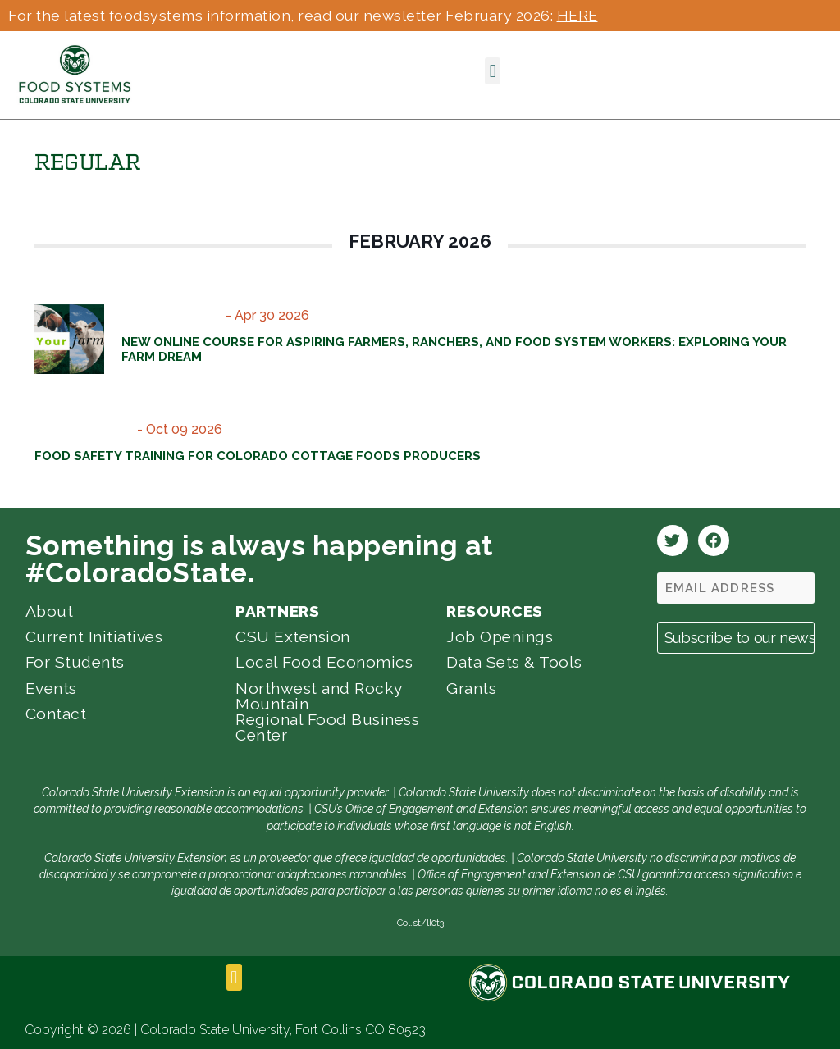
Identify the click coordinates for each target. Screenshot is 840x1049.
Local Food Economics (324, 662)
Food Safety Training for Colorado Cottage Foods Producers (257, 456)
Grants (471, 688)
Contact (56, 714)
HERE (577, 15)
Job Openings (499, 636)
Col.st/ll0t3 (420, 922)
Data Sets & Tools (514, 662)
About (49, 611)
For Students (75, 662)
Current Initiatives (94, 636)
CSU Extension (292, 636)
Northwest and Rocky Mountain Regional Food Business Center (327, 712)
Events (51, 688)
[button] (492, 70)
